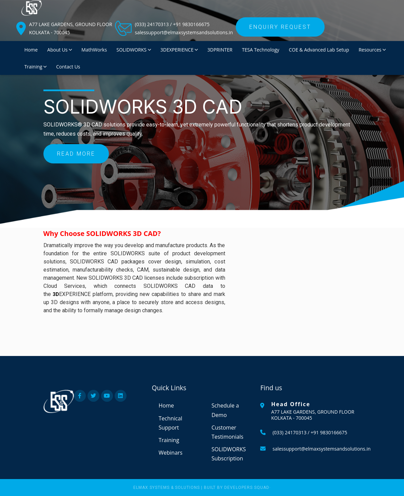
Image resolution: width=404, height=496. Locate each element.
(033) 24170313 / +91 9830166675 (172, 24)
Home (31, 49)
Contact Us (68, 66)
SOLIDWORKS (133, 49)
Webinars (170, 452)
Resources (372, 49)
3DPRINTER (219, 49)
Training (35, 66)
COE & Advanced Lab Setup (319, 49)
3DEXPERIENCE (179, 49)
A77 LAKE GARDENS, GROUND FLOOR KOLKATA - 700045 (70, 28)
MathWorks (94, 49)
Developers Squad (246, 487)
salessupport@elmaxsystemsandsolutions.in (184, 32)
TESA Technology (260, 49)
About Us (59, 49)
